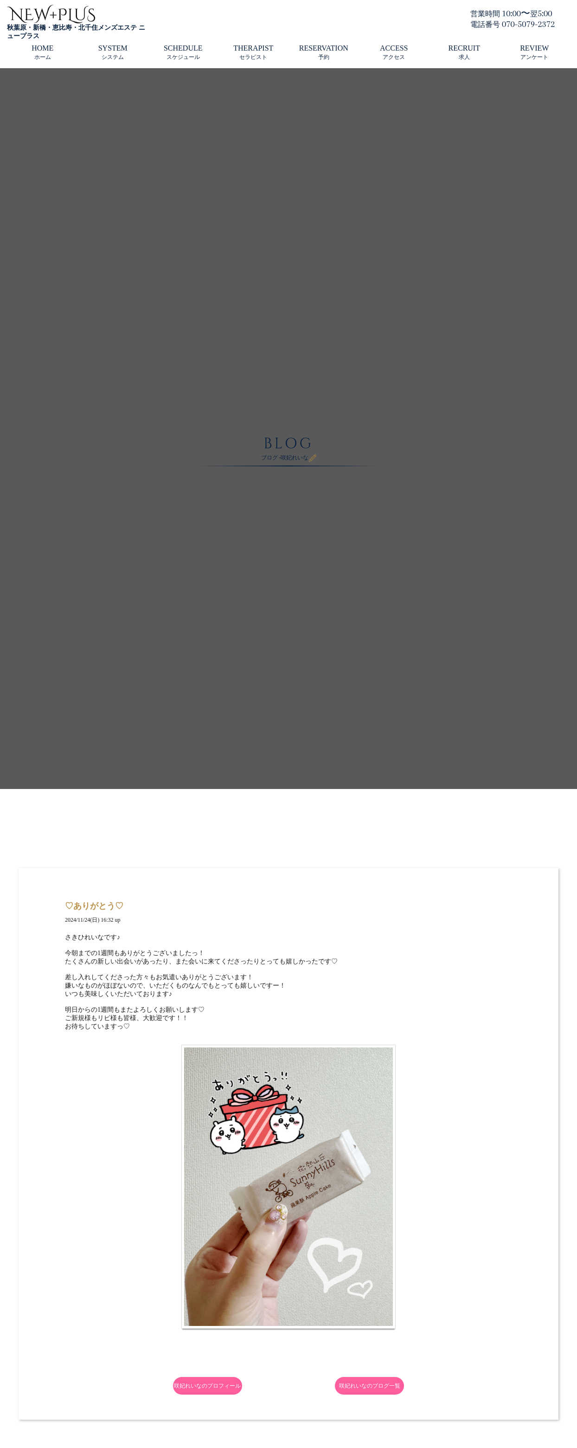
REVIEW (534, 52)
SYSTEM (113, 52)
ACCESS (394, 52)
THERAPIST (253, 52)
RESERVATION (323, 52)
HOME (42, 52)
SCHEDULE (183, 52)
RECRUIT (464, 52)
